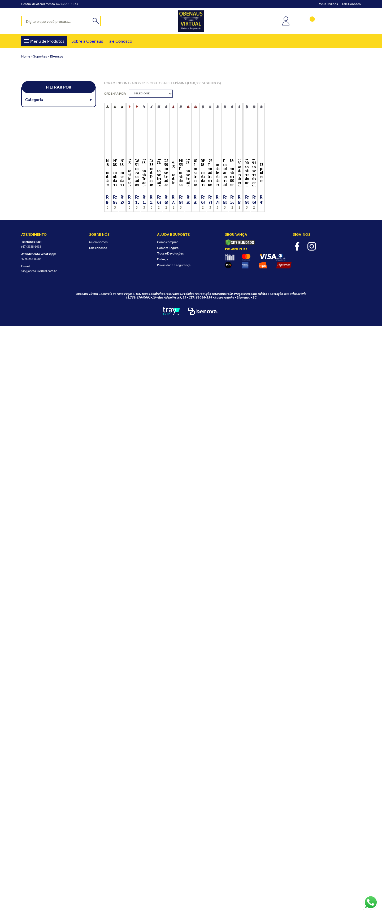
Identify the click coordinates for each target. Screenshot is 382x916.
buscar (96, 20)
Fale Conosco (119, 41)
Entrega (162, 849)
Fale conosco (351, 4)
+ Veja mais (90, 99)
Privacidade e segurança (173, 854)
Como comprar (167, 832)
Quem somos (98, 832)
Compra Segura (168, 837)
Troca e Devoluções (170, 843)
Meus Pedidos (328, 4)
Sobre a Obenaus (87, 41)
